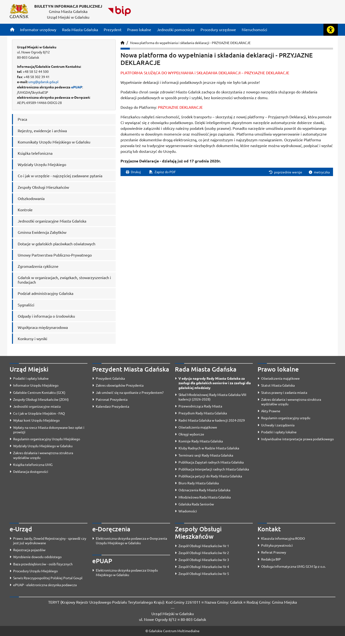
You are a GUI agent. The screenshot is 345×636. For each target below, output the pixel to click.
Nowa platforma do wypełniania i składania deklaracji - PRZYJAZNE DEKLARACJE (190, 42)
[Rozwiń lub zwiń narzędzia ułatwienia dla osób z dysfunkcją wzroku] (330, 30)
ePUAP (76, 87)
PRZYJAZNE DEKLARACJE (180, 107)
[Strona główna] (12, 29)
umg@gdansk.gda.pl (43, 82)
